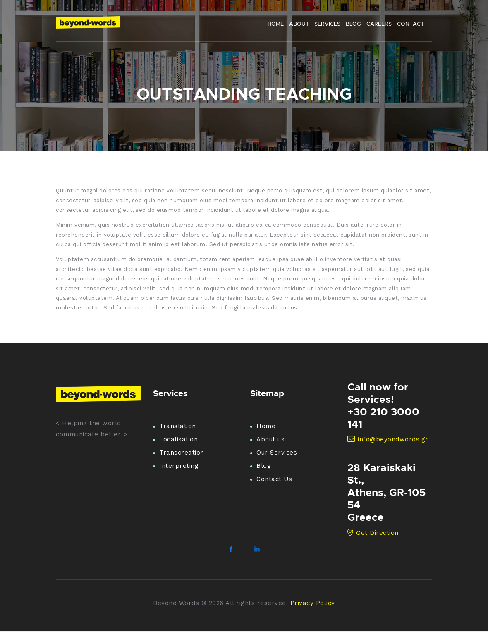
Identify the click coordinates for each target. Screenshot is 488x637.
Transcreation (181, 452)
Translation (177, 426)
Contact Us (274, 479)
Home (265, 426)
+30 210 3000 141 (383, 417)
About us (270, 439)
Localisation (178, 439)
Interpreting (179, 465)
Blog (263, 465)
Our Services (276, 452)
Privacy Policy (312, 603)
